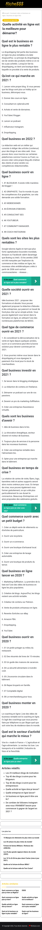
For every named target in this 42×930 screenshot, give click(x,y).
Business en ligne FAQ (14, 15)
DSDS (24, 890)
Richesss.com (35, 926)
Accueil (5, 13)
